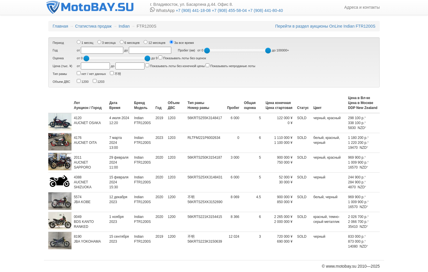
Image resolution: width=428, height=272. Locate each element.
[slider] (207, 50)
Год (55, 50)
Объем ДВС (61, 81)
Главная (60, 26)
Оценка (58, 58)
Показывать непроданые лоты (230, 65)
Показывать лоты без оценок (182, 58)
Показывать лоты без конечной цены (175, 65)
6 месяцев (130, 42)
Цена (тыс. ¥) (62, 66)
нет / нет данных (91, 73)
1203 (99, 81)
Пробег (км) (186, 50)
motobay (89, 7)
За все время (182, 42)
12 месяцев (154, 42)
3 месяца (106, 42)
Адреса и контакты (362, 7)
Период (58, 42)
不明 (115, 73)
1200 (83, 81)
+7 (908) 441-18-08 (193, 10)
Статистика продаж (93, 26)
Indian (124, 26)
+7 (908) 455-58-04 (229, 10)
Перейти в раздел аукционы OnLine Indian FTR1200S (325, 26)
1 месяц (85, 42)
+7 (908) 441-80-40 (265, 10)
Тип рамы (60, 74)
